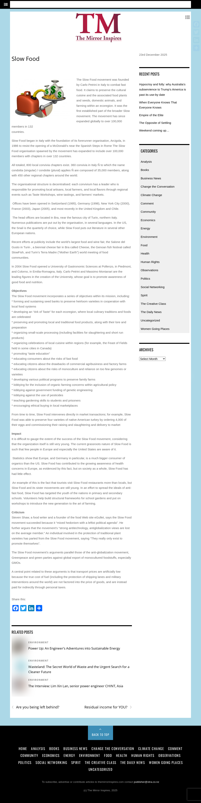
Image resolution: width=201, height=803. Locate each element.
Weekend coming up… (154, 130)
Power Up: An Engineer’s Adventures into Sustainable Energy (74, 648)
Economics (148, 220)
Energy (145, 228)
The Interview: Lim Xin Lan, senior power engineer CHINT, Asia (75, 686)
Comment (147, 203)
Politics (145, 278)
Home (23, 748)
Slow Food (25, 59)
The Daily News (151, 312)
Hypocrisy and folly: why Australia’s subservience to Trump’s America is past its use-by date (162, 89)
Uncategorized (150, 320)
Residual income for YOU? (108, 707)
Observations (149, 270)
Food (144, 245)
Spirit (144, 295)
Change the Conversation (158, 186)
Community (148, 211)
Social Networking (153, 287)
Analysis (146, 161)
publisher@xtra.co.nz (146, 781)
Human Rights (150, 262)
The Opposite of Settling (155, 122)
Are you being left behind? (35, 707)
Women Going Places (155, 328)
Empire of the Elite (151, 115)
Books (145, 170)
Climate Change (151, 195)
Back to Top (100, 734)
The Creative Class (153, 303)
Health (145, 253)
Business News (151, 178)
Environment (38, 642)
